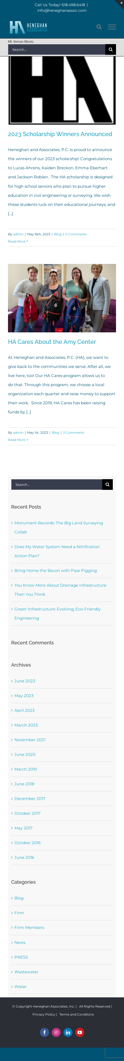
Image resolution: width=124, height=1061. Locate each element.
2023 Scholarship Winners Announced (60, 133)
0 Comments (76, 234)
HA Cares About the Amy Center (52, 341)
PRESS (21, 957)
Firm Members (29, 927)
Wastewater (26, 971)
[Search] (110, 49)
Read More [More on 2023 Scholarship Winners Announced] (16, 241)
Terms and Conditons (76, 1014)
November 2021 (29, 739)
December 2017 (29, 798)
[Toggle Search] (99, 26)
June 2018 (24, 783)
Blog (58, 234)
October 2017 (27, 813)
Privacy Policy (44, 1014)
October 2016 (27, 842)
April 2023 (24, 710)
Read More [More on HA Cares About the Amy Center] (16, 440)
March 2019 (25, 769)
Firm (19, 912)
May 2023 (23, 695)
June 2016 (24, 857)
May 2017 (23, 828)
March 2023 (26, 725)
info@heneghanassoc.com (62, 10)
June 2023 (24, 680)
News (19, 942)
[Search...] (56, 49)
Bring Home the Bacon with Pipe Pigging (55, 570)
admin (18, 234)
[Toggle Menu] (112, 27)
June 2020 (24, 754)
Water (20, 986)
